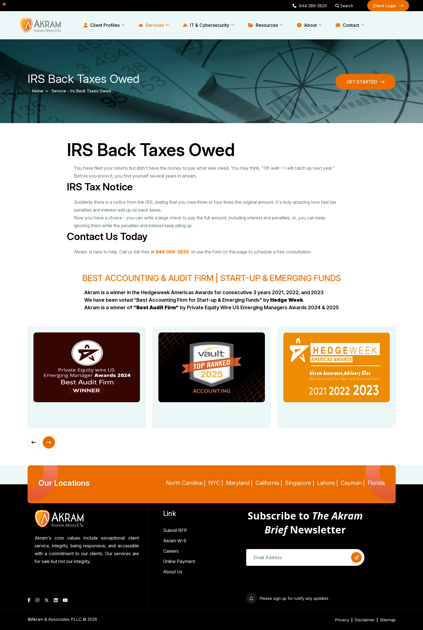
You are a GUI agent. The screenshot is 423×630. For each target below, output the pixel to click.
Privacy (342, 619)
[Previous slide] (34, 442)
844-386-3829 (310, 5)
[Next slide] (49, 442)
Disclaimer (364, 619)
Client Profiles (102, 25)
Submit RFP (175, 530)
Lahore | (327, 483)
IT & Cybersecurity (206, 25)
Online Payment (179, 561)
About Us (172, 571)
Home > (41, 90)
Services (151, 25)
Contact (347, 25)
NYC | (215, 483)
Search (344, 5)
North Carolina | (186, 483)
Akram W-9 (174, 540)
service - (61, 90)
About (307, 25)
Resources (263, 25)
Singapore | (299, 483)
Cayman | (353, 483)
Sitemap (388, 619)
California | (268, 483)
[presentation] (288, 582)
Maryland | (239, 483)
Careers (171, 551)
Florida (376, 483)
